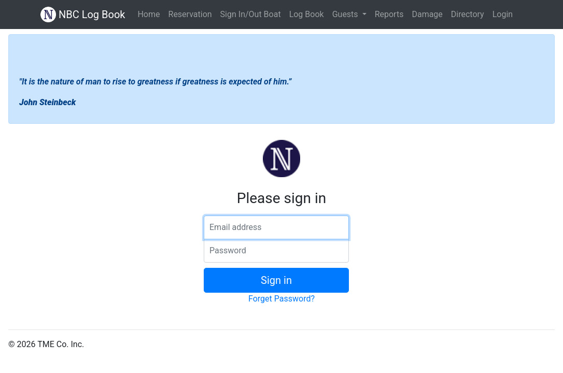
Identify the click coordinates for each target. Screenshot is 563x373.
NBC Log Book (82, 14)
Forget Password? (281, 299)
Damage (427, 14)
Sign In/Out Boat (250, 14)
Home (148, 14)
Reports (389, 14)
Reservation (190, 14)
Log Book (306, 14)
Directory (467, 14)
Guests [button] (346, 14)
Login (502, 14)
